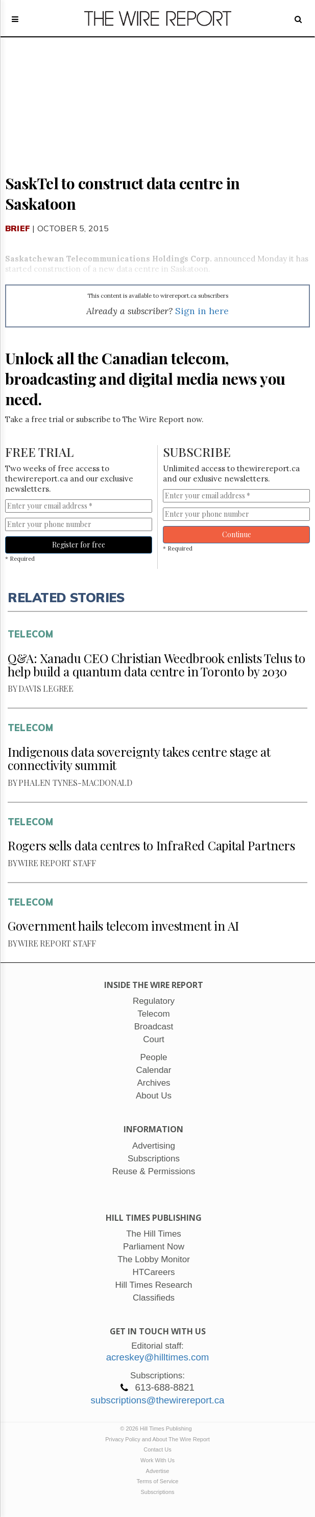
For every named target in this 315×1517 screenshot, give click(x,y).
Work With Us (157, 1460)
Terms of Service (158, 1481)
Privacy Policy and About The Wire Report (157, 1439)
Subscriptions (157, 1492)
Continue (236, 534)
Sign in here (202, 311)
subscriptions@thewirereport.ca (157, 1400)
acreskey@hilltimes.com (157, 1357)
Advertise (157, 1471)
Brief (17, 228)
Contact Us (157, 1449)
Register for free (78, 544)
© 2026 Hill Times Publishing (157, 1428)
